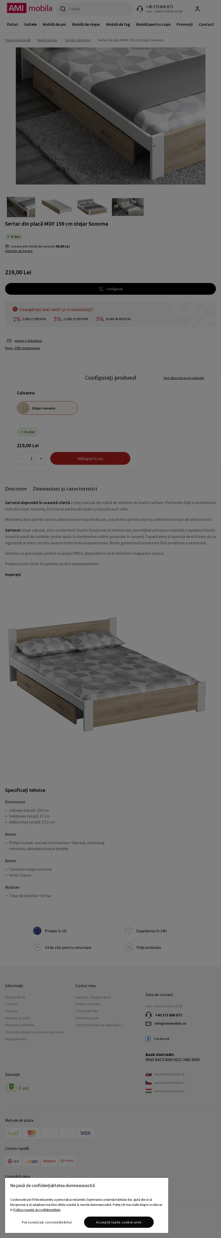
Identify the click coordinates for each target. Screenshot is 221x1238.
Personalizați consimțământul (47, 1222)
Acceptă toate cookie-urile (118, 1222)
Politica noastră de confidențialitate (36, 1210)
